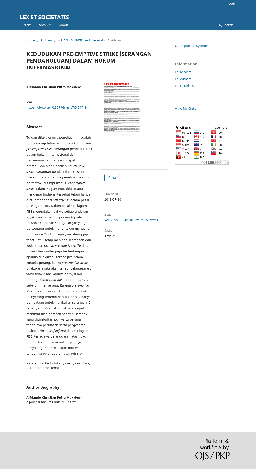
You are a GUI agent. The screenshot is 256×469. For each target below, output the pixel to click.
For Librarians (184, 86)
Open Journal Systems (192, 45)
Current (25, 25)
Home (30, 40)
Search (226, 25)
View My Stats (185, 108)
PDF (114, 178)
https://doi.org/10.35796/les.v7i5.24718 (56, 107)
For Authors (183, 79)
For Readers (183, 72)
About (64, 25)
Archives (45, 25)
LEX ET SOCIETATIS (44, 17)
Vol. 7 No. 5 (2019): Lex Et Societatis (81, 40)
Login (232, 3)
